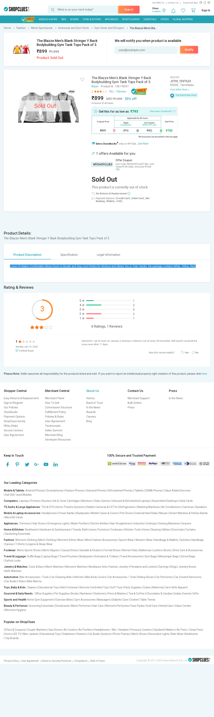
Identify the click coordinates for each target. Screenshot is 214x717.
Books (75, 593)
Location (156, 11)
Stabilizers (68, 633)
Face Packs (137, 605)
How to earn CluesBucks (162, 111)
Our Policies (11, 407)
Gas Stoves (55, 629)
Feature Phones (74, 490)
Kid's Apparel (179, 587)
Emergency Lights (58, 523)
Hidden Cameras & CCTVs (102, 507)
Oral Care (151, 605)
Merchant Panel (54, 398)
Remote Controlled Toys (94, 587)
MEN (63, 19)
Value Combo (183, 605)
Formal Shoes (112, 550)
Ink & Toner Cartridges (66, 500)
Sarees (9, 544)
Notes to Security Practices (56, 660)
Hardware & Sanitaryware (55, 529)
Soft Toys (116, 587)
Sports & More (131, 19)
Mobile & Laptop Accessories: (22, 513)
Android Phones (35, 490)
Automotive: (11, 577)
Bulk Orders (135, 402)
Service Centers (13, 430)
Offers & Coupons (14, 629)
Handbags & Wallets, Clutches (172, 539)
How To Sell (52, 402)
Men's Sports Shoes (29, 550)
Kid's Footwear (69, 587)
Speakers (201, 507)
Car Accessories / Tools (122, 577)
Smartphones (55, 490)
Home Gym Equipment (40, 599)
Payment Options (14, 416)
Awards (91, 412)
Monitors (86, 500)
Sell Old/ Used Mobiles (18, 494)
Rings (173, 566)
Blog (89, 421)
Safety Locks (13, 560)
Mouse (163, 513)
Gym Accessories (85, 599)
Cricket (134, 599)
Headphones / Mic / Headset (111, 629)
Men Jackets (30, 633)
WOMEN (74, 19)
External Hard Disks (146, 513)
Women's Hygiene (15, 610)
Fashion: (9, 539)
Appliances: (11, 523)
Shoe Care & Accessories (188, 550)
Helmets (78, 577)
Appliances (111, 19)
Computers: (11, 500)
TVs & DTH (47, 507)
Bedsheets (31, 529)
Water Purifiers (80, 523)
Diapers (32, 587)
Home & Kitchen (92, 19)
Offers (164, 19)
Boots (167, 550)
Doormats (178, 529)
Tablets (138, 490)
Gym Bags (150, 556)
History (90, 398)
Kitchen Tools (133, 529)
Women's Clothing (26, 539)
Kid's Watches (13, 570)
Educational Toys (48, 587)
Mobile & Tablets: (14, 490)
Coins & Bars (36, 566)
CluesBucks (11, 412)
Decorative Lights (158, 633)
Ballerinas (145, 550)
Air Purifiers (86, 629)
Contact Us (173, 3)
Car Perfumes (164, 577)
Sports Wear (126, 539)
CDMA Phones (153, 490)
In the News (93, 407)
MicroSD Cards (14, 517)
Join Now (142, 143)
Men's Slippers (51, 550)
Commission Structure (58, 407)
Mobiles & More (48, 19)
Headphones (49, 513)
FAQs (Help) (11, 425)
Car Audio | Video (15, 581)
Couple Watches (37, 629)
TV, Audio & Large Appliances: (22, 507)
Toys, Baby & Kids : (15, 587)
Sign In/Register (13, 402)
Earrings (164, 566)
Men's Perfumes (81, 605)
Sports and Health (15, 599)
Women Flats (130, 550)
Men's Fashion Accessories (101, 539)
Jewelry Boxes (187, 566)
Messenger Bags (168, 556)
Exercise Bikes (64, 599)
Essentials (150, 19)
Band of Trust (94, 402)
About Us (92, 391)
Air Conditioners (171, 507)
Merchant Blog (54, 435)
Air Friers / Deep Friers (190, 629)
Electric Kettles (99, 523)
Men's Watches (54, 566)
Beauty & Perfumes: (16, 605)
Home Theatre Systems (70, 507)
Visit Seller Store (178, 89)
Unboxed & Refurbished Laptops (131, 500)
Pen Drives (126, 513)
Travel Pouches (68, 556)
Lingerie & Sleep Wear (39, 544)
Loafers (157, 550)
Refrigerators (127, 507)
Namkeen (86, 593)
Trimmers (25, 523)
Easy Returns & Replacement (21, 398)
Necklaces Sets (98, 566)
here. (205, 373)
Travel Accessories (131, 556)
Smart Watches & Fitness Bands (188, 513)
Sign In (206, 10)
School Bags (187, 556)
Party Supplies (132, 587)
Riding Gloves (146, 577)
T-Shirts (20, 544)
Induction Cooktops (145, 523)
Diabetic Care (120, 599)
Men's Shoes (139, 633)
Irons (8, 633)
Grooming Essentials (41, 605)
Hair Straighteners (121, 523)
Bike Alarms (34, 581)
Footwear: (10, 550)
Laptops (24, 500)
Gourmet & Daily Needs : (19, 593)
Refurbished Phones (120, 490)
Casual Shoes (69, 550)
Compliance (80, 660)
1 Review (120, 91)
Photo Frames (121, 633)
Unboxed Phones (96, 490)
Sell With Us (158, 3)
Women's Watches (76, 566)
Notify (189, 50)
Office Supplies (44, 593)
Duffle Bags (34, 556)
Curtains (191, 529)
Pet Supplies (61, 593)
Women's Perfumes (117, 605)
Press (131, 407)
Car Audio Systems (99, 633)
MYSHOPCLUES (102, 164)
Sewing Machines (169, 523)
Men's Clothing (47, 539)
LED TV (17, 633)
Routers (46, 500)
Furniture (103, 529)
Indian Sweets (182, 593)
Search (128, 9)
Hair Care (98, 605)
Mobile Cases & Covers (104, 513)
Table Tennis (147, 599)
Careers (91, 416)
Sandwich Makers (164, 629)
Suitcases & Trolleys (106, 556)
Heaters (81, 633)
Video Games (102, 500)
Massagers (103, 599)
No (196, 352)
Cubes (147, 587)
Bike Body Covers (95, 577)
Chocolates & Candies (159, 593)
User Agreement (14, 435)
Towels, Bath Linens (84, 529)
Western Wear (143, 539)
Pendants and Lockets (143, 566)
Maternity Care (161, 587)
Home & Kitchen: (14, 529)
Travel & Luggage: (15, 556)
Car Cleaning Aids (61, 577)
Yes (187, 352)
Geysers (186, 523)
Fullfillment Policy (55, 412)
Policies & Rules (54, 416)
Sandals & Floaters (90, 550)
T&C (118, 169)
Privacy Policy (11, 660)
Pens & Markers (117, 593)
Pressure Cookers (141, 629)
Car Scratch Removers (187, 577)
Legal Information (108, 255)
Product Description (27, 255)
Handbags (197, 539)
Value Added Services (177, 490)
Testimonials (53, 425)
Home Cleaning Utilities (156, 529)
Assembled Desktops (165, 500)
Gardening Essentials (17, 533)
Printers (35, 500)
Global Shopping (183, 19)
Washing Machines (148, 507)
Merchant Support (139, 398)
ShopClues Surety (14, 421)
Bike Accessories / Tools (34, 577)
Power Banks (67, 513)
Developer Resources (58, 439)
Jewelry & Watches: (16, 566)
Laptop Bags (50, 556)
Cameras (188, 507)
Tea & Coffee (137, 593)
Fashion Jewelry (118, 566)
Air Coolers (70, 629)
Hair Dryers (39, 523)
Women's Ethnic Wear (70, 539)
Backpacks (82, 513)
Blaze (95, 86)
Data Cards (186, 500)
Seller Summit (53, 430)
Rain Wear (177, 633)
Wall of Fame (97, 660)
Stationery (100, 593)
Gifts (196, 593)
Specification (69, 255)
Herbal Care (166, 605)
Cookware (117, 529)
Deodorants (62, 605)
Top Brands (12, 638)
